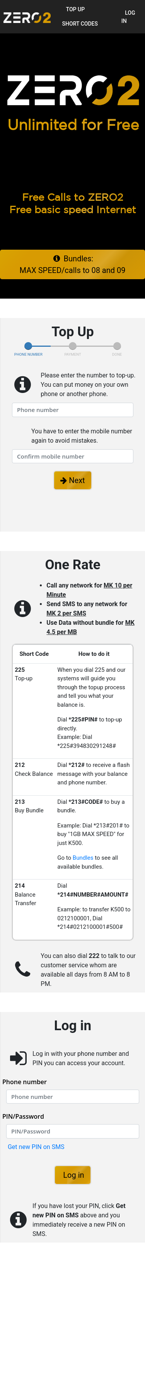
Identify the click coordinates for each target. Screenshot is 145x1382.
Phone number (24, 1082)
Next (72, 480)
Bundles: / (73, 264)
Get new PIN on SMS (35, 1147)
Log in (128, 17)
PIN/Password (23, 1116)
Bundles (83, 857)
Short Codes (80, 24)
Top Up (75, 9)
